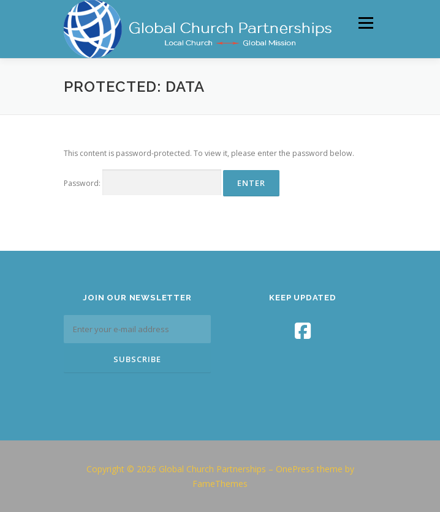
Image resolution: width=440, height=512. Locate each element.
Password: (142, 182)
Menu (365, 23)
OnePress (295, 469)
